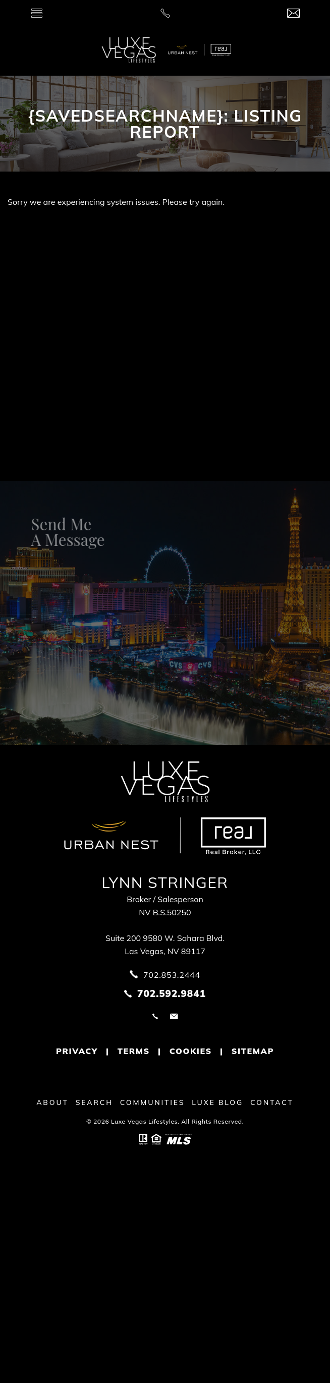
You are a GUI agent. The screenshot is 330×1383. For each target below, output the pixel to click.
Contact (272, 1102)
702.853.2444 (171, 975)
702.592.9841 (171, 993)
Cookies (191, 1051)
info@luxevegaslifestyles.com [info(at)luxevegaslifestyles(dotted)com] (174, 1016)
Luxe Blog (217, 1102)
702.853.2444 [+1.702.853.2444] (155, 1016)
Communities (152, 1102)
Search (94, 1102)
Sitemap (253, 1051)
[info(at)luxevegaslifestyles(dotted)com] (293, 14)
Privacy (77, 1051)
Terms (134, 1051)
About (52, 1102)
